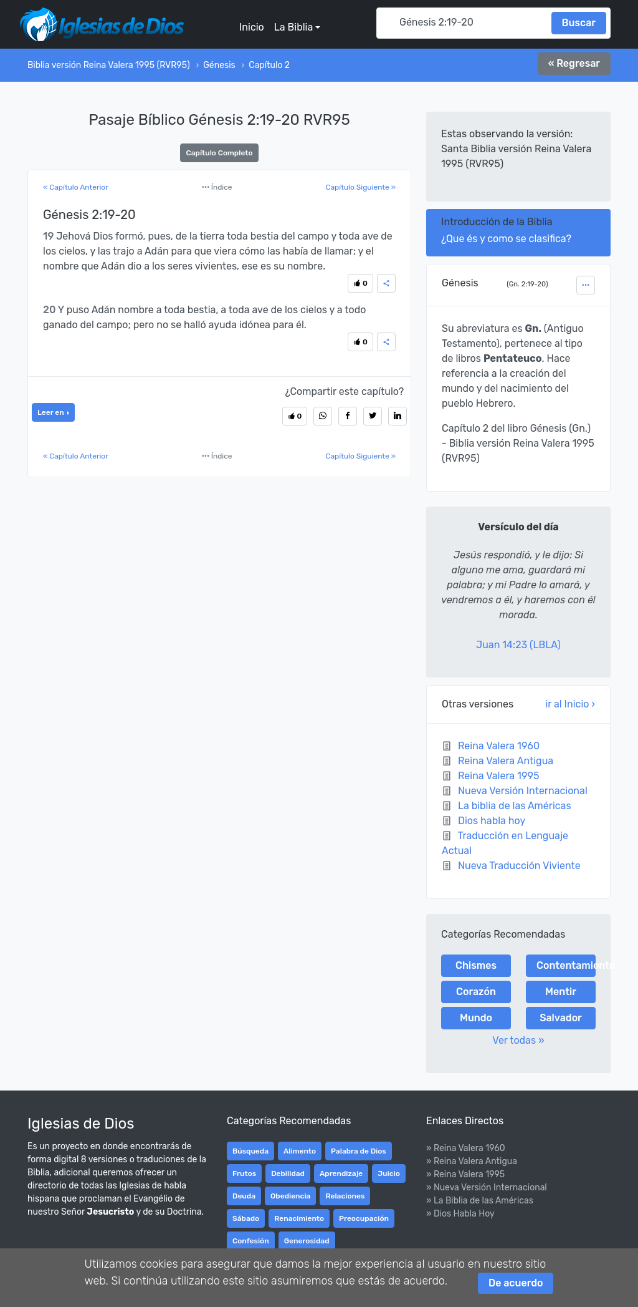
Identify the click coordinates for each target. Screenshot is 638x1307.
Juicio (389, 1173)
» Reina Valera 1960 (465, 1148)
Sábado (245, 1218)
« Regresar (574, 63)
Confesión (250, 1241)
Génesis (219, 65)
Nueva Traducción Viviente (519, 866)
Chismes (476, 965)
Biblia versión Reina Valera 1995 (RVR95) (108, 65)
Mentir (560, 992)
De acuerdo (515, 1283)
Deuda (243, 1196)
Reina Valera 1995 (499, 776)
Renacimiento (299, 1218)
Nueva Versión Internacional (523, 791)
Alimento (299, 1151)
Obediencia (290, 1196)
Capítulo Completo (219, 152)
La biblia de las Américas (514, 806)
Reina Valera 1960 (499, 746)
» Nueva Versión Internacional (486, 1187)
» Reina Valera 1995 (465, 1174)
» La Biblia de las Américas (479, 1200)
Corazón (476, 992)
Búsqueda (250, 1151)
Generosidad (307, 1241)
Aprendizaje (341, 1173)
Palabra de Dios (358, 1151)
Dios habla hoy (491, 821)
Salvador (561, 1018)
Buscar (579, 23)
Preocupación (364, 1218)
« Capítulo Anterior (75, 187)
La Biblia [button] (293, 27)
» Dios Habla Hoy (460, 1213)
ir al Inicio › (570, 704)
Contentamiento (566, 965)
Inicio (251, 27)
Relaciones (344, 1196)
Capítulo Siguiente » (360, 187)
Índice (217, 187)
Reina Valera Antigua (505, 761)
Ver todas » (518, 1040)
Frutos (244, 1173)
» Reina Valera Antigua (471, 1161)
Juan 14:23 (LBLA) (518, 645)
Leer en (51, 412)
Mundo (476, 1018)
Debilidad (288, 1173)
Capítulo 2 (269, 65)
